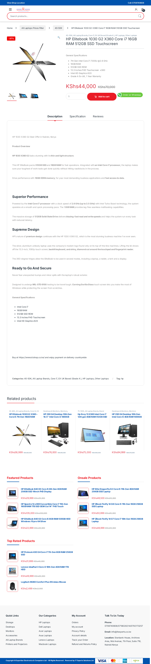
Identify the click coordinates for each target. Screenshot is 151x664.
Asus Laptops (45, 635)
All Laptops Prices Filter (33, 28)
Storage (9, 622)
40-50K (58, 28)
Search (140, 16)
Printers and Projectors (16, 644)
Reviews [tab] (98, 116)
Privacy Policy (78, 631)
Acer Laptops (45, 631)
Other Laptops (131, 35)
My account (77, 626)
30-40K (12, 411)
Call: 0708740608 (136, 3)
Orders (75, 622)
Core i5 (33, 411)
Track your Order (80, 640)
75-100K (81, 411)
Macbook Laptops (47, 644)
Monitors (63, 411)
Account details (79, 635)
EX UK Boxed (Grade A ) (104, 35)
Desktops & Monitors (51, 411)
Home (9, 28)
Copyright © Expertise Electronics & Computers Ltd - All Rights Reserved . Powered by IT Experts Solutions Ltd (50, 660)
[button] (59, 37)
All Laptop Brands (80, 35)
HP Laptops (120, 35)
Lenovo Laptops (46, 640)
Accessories (11, 635)
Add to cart (103, 96)
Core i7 (91, 35)
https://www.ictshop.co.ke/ (31, 357)
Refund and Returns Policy (84, 644)
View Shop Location (16, 3)
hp (122, 378)
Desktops (10, 626)
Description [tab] (54, 116)
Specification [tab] (78, 116)
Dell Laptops (45, 626)
